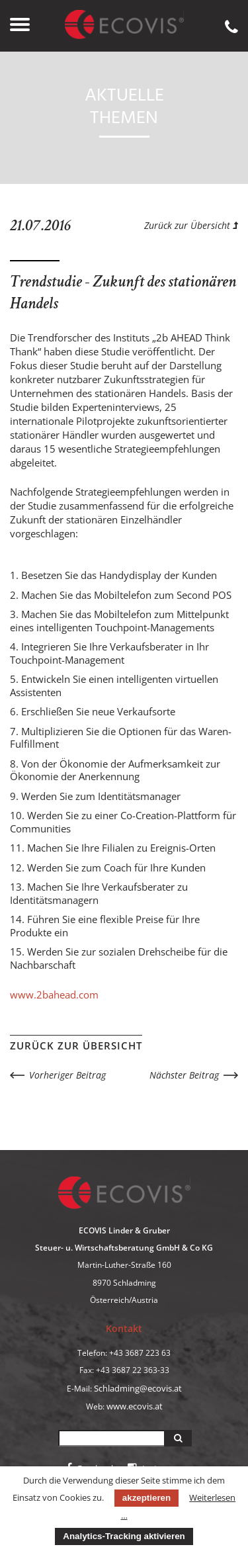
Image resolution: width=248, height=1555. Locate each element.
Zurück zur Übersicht (191, 225)
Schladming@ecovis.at (138, 1388)
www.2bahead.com (54, 994)
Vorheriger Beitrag (67, 1075)
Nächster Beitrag (184, 1075)
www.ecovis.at (134, 1406)
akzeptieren (146, 1498)
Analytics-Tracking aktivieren (124, 1536)
